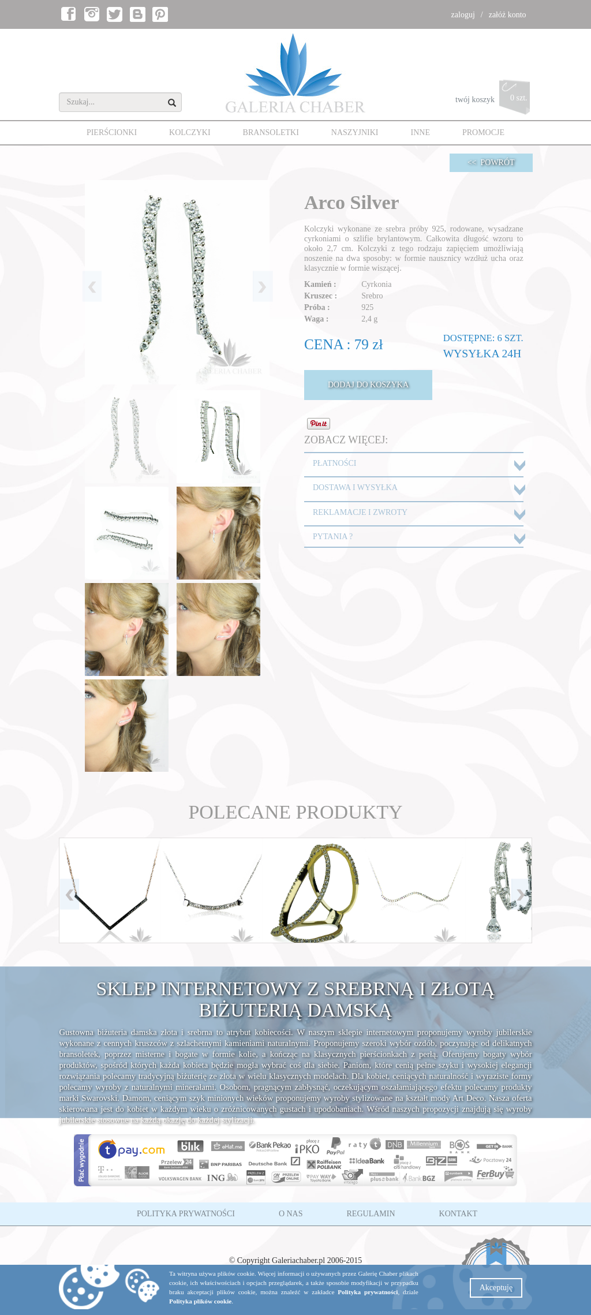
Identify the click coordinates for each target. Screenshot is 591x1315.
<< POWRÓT (491, 162)
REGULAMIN (371, 1213)
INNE (420, 132)
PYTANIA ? (333, 536)
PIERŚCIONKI (112, 132)
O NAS (291, 1213)
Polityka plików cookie (200, 1301)
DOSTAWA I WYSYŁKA (355, 487)
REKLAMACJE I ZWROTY (360, 512)
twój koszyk (493, 100)
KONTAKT (458, 1213)
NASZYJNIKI (355, 132)
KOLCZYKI (190, 132)
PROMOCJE (483, 132)
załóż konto (507, 14)
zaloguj (463, 14)
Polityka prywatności (368, 1291)
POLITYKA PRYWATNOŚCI (186, 1213)
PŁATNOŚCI (334, 463)
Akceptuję (496, 1287)
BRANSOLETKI (271, 132)
